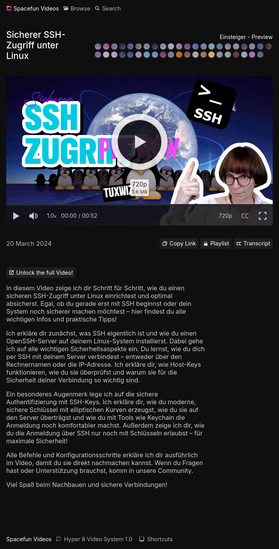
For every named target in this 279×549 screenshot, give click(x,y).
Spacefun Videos (29, 539)
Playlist (216, 243)
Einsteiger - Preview (246, 37)
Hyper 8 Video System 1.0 (94, 539)
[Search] (107, 8)
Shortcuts (155, 539)
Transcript (253, 243)
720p (225, 215)
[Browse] (76, 8)
